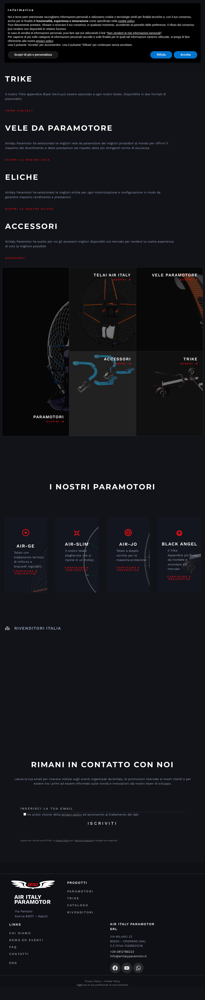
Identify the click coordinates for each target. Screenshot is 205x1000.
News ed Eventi (24, 949)
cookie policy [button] (126, 21)
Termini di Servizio (84, 840)
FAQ (12, 958)
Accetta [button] (185, 54)
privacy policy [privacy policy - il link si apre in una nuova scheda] (44, 41)
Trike (72, 902)
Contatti (18, 968)
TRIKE (190, 359)
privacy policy (71, 814)
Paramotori (78, 892)
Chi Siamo (18, 940)
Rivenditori (78, 920)
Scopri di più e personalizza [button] (33, 54)
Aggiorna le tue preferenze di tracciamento (102, 998)
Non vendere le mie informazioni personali (133, 33)
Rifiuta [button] (161, 54)
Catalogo (76, 911)
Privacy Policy (63, 840)
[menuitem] (55, 979)
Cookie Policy (112, 994)
